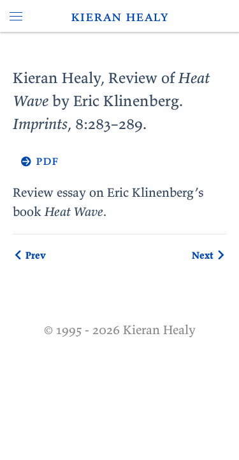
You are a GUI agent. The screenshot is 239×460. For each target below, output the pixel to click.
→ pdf (36, 160)
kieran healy (119, 16)
